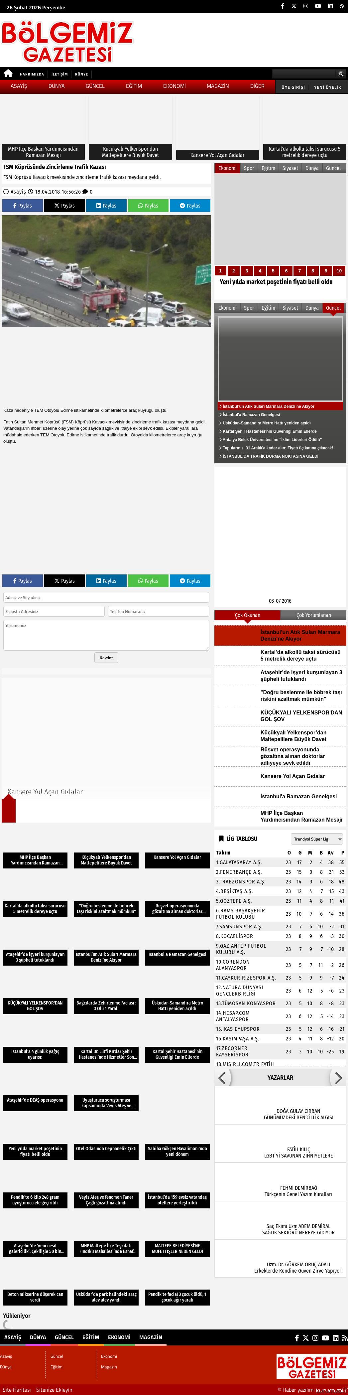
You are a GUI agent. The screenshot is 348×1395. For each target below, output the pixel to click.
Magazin (218, 86)
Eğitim (134, 86)
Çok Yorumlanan (313, 615)
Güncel (95, 86)
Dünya (57, 86)
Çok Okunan (247, 615)
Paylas (22, 206)
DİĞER (257, 86)
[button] (222, 1077)
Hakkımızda (32, 74)
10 (339, 270)
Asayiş (19, 86)
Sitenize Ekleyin (54, 1390)
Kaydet (106, 657)
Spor (249, 168)
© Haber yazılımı (313, 1390)
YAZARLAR (280, 1077)
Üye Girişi (293, 87)
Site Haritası (17, 1390)
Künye (81, 74)
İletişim (60, 74)
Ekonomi (174, 86)
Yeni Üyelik (327, 87)
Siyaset (290, 168)
